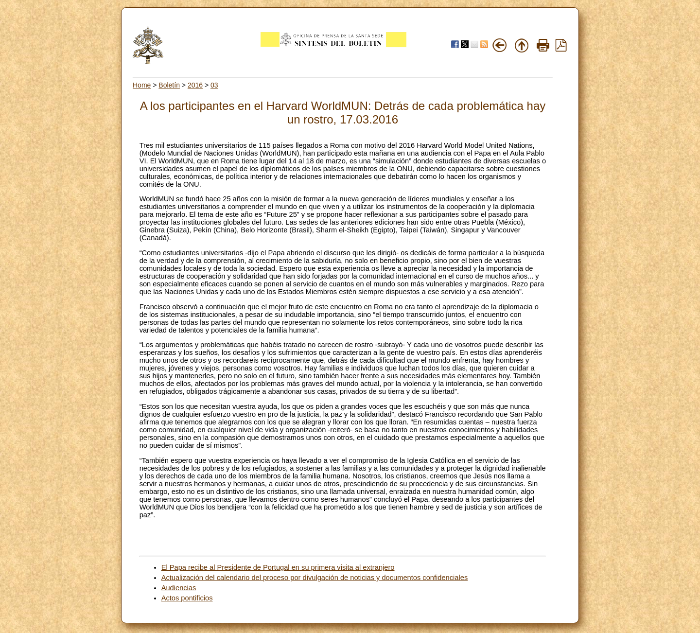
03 (214, 85)
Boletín (169, 85)
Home (142, 85)
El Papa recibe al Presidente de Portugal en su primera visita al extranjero (278, 567)
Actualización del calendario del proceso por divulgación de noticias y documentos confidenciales (314, 577)
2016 (195, 85)
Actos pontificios (187, 598)
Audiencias (178, 588)
